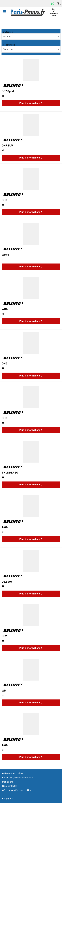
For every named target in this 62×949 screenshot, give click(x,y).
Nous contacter (9, 786)
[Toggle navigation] (4, 12)
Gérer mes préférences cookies (16, 790)
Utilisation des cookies (12, 773)
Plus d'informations (31, 103)
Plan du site (7, 782)
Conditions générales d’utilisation (17, 777)
